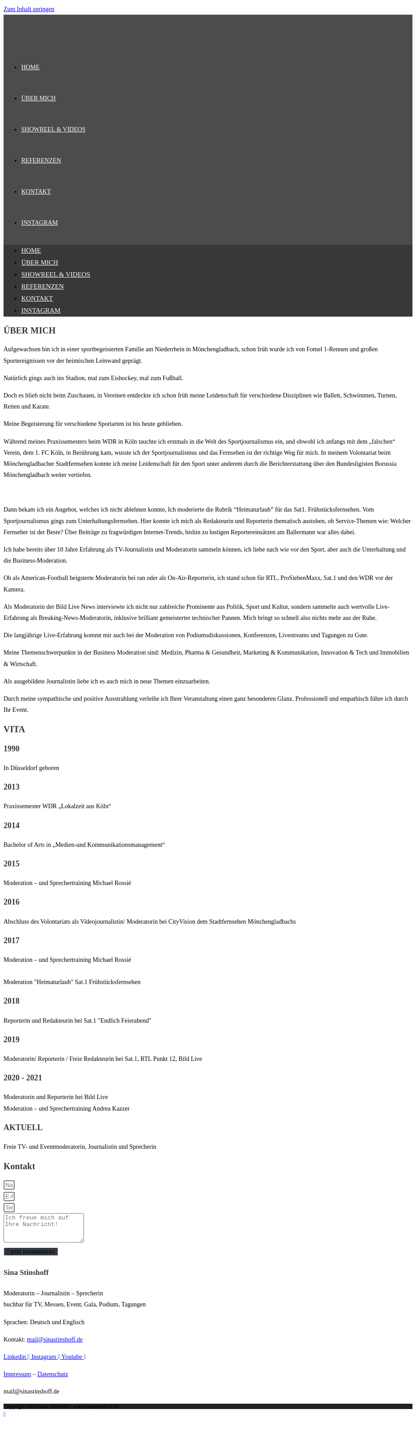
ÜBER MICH (39, 262)
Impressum (17, 1379)
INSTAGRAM (40, 310)
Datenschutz (52, 1379)
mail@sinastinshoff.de (55, 1345)
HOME (31, 250)
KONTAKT (37, 298)
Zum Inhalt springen (29, 9)
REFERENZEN (42, 286)
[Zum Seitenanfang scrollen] (5, 1420)
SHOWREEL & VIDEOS (55, 274)
